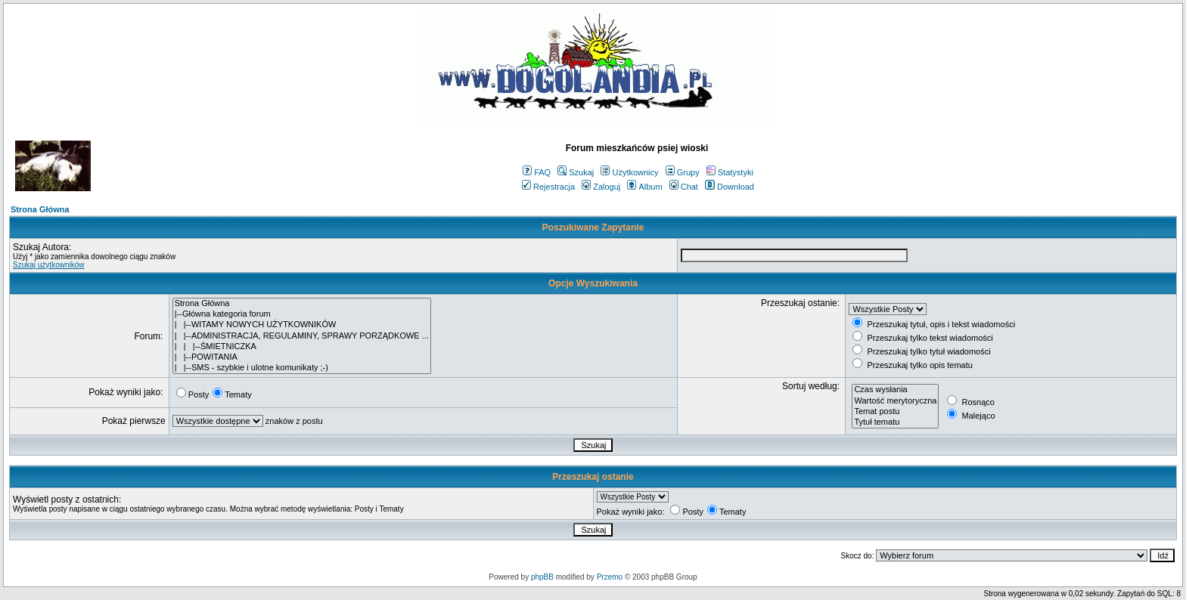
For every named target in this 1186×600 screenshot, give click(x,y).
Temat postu (895, 412)
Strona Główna (40, 209)
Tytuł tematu (895, 422)
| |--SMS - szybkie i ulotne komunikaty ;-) (301, 368)
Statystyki (729, 172)
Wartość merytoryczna (895, 401)
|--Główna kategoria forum (301, 314)
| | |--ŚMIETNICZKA (301, 347)
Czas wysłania (895, 390)
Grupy (683, 172)
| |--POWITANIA (301, 357)
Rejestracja (548, 186)
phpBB (542, 577)
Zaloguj (601, 186)
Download (729, 186)
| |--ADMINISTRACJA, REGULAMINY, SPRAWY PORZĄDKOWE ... (301, 336)
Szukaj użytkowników (48, 265)
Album (644, 186)
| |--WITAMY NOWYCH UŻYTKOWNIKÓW (301, 325)
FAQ (537, 172)
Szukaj (575, 172)
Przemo (609, 577)
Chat (683, 186)
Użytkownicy (629, 172)
